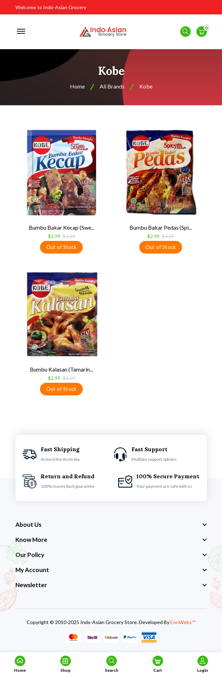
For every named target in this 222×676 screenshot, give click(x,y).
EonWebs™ (182, 622)
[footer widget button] (111, 525)
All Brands (112, 86)
